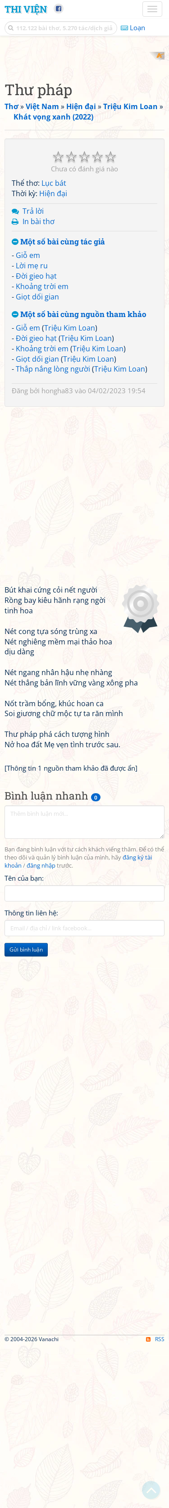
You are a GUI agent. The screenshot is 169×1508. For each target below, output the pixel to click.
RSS (155, 1500)
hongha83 (57, 551)
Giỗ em (28, 416)
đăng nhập (41, 1026)
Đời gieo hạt (36, 436)
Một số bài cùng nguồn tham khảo (79, 475)
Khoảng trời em (42, 447)
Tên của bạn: (24, 1039)
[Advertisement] (84, 136)
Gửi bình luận (26, 1110)
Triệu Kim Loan (69, 489)
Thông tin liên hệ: (31, 1073)
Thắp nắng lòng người (53, 530)
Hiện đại (53, 354)
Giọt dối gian (37, 457)
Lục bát (53, 344)
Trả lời (33, 372)
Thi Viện (26, 9)
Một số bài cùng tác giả (58, 403)
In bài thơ (39, 382)
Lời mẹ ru (32, 426)
